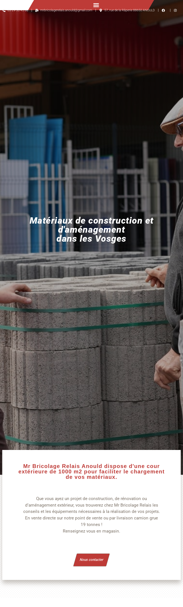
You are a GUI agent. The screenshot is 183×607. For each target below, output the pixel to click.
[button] (96, 5)
